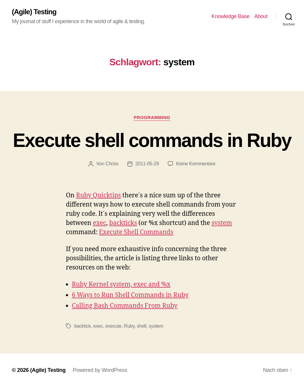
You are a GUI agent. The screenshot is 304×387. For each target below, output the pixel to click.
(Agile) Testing (34, 11)
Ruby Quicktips (98, 195)
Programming (152, 117)
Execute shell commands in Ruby (152, 140)
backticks (123, 223)
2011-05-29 (147, 163)
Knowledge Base (230, 16)
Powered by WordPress (100, 370)
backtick (82, 326)
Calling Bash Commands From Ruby (125, 306)
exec (99, 223)
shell (141, 326)
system (221, 223)
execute (113, 326)
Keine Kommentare (196, 163)
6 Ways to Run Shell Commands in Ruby (130, 295)
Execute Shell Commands (136, 232)
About (260, 16)
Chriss (111, 163)
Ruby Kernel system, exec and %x (121, 284)
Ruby (129, 326)
